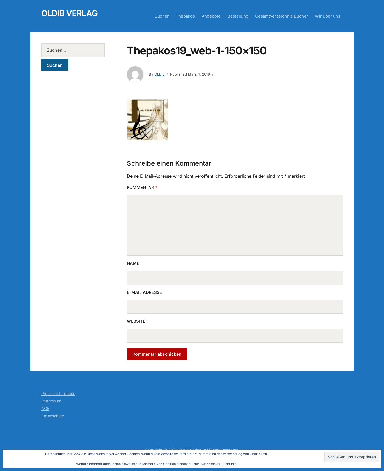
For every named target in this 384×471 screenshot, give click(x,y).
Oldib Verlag (69, 13)
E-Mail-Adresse (144, 292)
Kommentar (142, 187)
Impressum (51, 400)
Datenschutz (52, 415)
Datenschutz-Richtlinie (219, 464)
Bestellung (237, 16)
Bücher (162, 16)
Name (133, 263)
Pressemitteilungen (58, 393)
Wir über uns (327, 16)
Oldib (159, 74)
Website (136, 321)
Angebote (211, 16)
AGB (45, 408)
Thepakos (185, 16)
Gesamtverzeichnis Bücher (281, 16)
